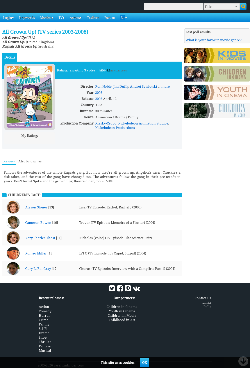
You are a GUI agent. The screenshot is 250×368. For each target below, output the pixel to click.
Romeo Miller (36, 253)
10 (46, 140)
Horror (44, 315)
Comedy (45, 311)
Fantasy (45, 346)
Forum (109, 17)
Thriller (45, 341)
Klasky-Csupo (105, 123)
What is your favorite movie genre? (214, 40)
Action (44, 306)
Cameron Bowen (38, 222)
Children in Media (122, 315)
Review (9, 161)
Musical (45, 350)
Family (44, 324)
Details (9, 57)
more (165, 86)
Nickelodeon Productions (115, 127)
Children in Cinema (122, 306)
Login (7, 17)
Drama (44, 333)
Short (43, 337)
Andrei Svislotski (143, 86)
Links (206, 302)
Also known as (30, 161)
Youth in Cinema (122, 311)
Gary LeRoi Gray (38, 268)
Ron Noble (103, 86)
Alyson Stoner (36, 207)
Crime (43, 319)
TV (60, 17)
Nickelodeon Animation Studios (143, 123)
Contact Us (203, 297)
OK (144, 362)
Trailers (92, 17)
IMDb (102, 70)
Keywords (26, 17)
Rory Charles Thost (40, 238)
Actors (74, 17)
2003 (98, 92)
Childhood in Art (122, 319)
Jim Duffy (120, 86)
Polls (207, 306)
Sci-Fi (43, 328)
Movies (45, 17)
